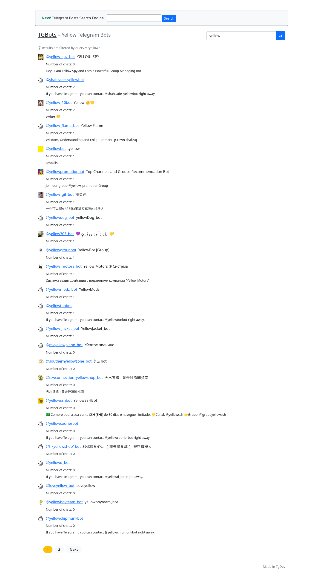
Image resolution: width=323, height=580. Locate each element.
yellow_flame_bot (64, 125)
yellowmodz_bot (63, 289)
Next (74, 549)
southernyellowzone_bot (70, 361)
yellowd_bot (59, 462)
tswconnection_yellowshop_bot (76, 377)
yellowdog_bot (61, 217)
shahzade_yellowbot (66, 79)
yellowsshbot (60, 400)
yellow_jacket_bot (64, 328)
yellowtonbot (60, 305)
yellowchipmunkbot (66, 518)
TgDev (280, 566)
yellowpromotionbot (66, 171)
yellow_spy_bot (62, 56)
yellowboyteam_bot (66, 501)
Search (169, 18)
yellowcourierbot (63, 423)
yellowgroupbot (62, 249)
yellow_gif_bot (61, 194)
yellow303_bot (61, 233)
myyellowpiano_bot (66, 344)
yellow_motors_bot (65, 266)
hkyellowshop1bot (65, 446)
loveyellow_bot (61, 485)
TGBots (47, 34)
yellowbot (57, 148)
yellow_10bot (60, 102)
